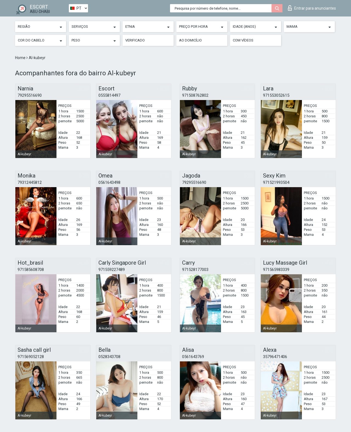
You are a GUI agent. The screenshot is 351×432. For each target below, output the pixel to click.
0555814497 (109, 95)
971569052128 (31, 356)
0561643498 (109, 182)
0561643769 (193, 356)
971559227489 (111, 269)
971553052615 (276, 95)
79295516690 (30, 95)
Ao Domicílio (190, 40)
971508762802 (195, 95)
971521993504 (276, 182)
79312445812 (30, 182)
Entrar (312, 8)
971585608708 (31, 269)
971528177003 (195, 269)
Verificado (135, 40)
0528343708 (109, 356)
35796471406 (275, 356)
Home (20, 58)
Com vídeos (243, 40)
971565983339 (276, 269)
